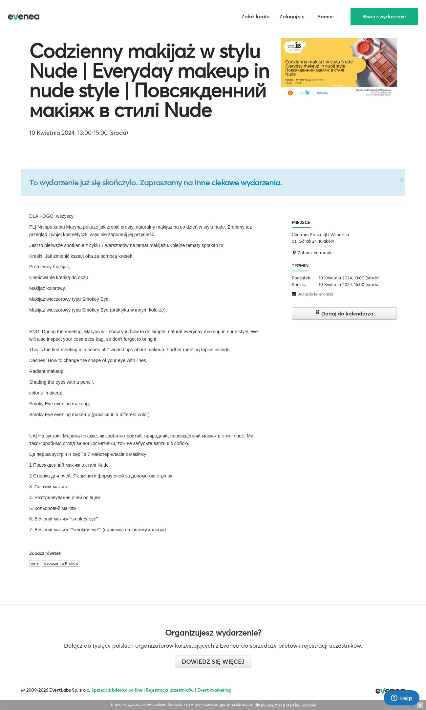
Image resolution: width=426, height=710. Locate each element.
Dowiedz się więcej (213, 661)
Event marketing (214, 690)
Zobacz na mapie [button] (312, 252)
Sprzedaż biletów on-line (116, 690)
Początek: (301, 277)
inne (35, 563)
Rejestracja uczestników (170, 690)
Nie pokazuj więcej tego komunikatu (284, 704)
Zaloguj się (291, 16)
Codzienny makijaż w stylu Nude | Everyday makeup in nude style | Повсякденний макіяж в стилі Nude (149, 80)
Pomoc (325, 16)
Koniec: (299, 284)
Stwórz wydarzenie (384, 16)
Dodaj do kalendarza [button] (312, 294)
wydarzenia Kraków (60, 563)
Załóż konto (255, 16)
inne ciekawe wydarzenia (237, 182)
